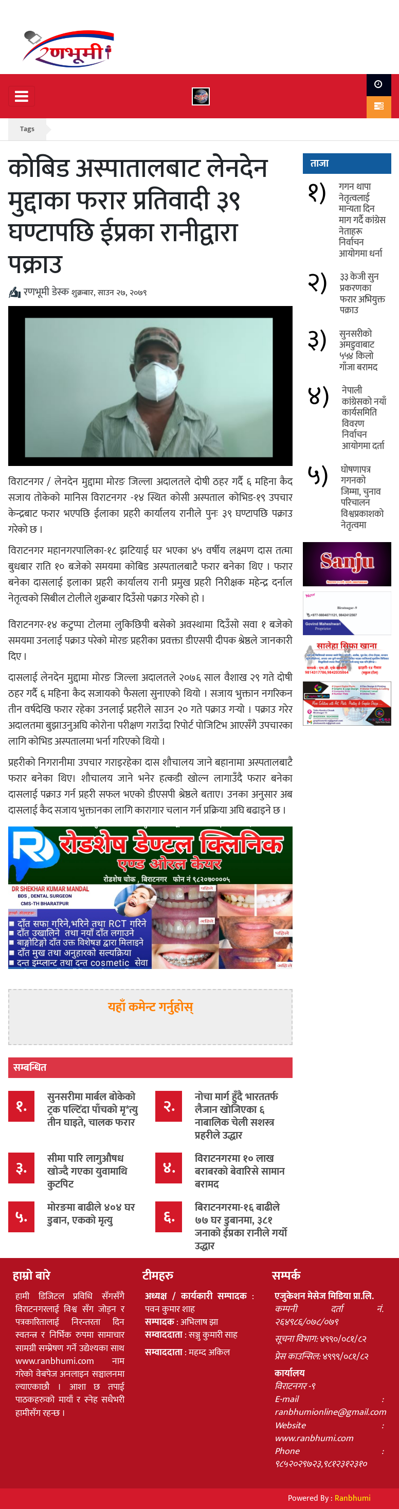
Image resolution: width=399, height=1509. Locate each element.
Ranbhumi (353, 1498)
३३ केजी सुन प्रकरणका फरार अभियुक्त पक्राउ (362, 294)
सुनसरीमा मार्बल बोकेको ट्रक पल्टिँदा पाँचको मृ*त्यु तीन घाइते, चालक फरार (92, 1109)
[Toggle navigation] (21, 96)
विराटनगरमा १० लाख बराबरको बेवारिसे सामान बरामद (240, 1171)
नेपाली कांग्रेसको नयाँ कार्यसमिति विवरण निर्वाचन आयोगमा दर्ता (364, 418)
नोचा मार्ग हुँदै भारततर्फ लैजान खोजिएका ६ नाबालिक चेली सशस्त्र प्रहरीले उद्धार (236, 1116)
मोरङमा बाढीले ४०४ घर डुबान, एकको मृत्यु (91, 1214)
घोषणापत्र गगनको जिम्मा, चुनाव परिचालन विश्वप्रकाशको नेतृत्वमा (362, 497)
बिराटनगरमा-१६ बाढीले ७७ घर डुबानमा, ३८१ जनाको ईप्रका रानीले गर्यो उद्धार (241, 1227)
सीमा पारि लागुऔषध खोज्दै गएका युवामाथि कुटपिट (87, 1171)
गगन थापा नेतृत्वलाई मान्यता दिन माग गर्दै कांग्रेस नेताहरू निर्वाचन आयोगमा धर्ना (362, 220)
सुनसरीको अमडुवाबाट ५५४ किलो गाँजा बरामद (358, 351)
